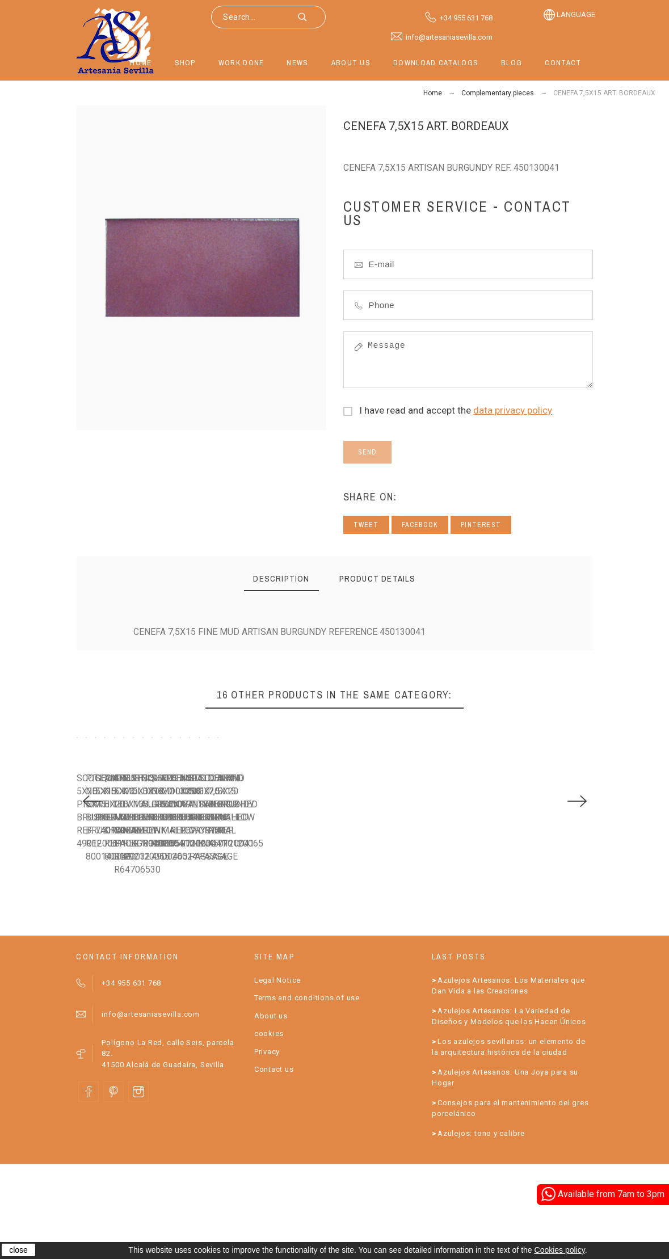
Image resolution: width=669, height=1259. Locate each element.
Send (367, 452)
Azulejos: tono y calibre (481, 1227)
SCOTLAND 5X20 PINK (120, 918)
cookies (269, 1128)
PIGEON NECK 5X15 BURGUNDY (271, 918)
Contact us (274, 1164)
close (18, 1249)
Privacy (267, 1146)
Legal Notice (277, 1074)
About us (271, 1110)
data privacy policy (512, 410)
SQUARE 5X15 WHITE (384, 918)
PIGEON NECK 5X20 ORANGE (532, 918)
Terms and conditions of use (307, 1092)
